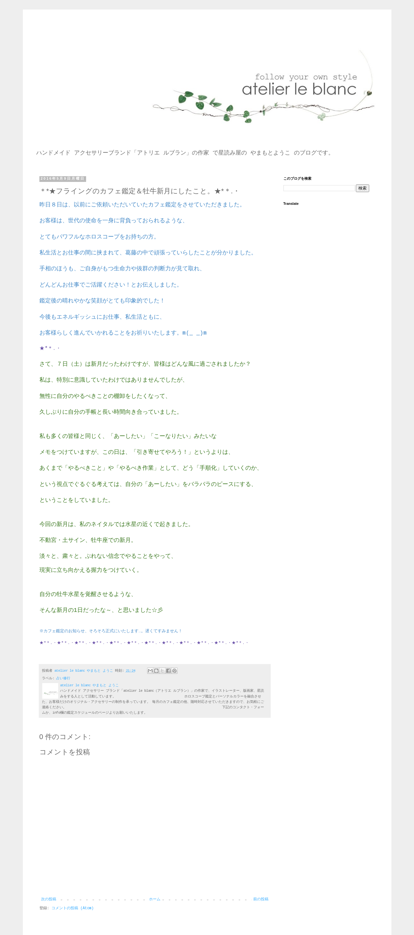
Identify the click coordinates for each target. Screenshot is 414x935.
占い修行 (63, 678)
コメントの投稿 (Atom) (72, 908)
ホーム (154, 899)
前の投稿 (260, 899)
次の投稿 (48, 899)
